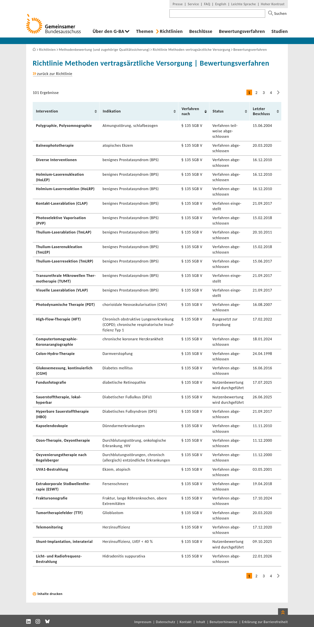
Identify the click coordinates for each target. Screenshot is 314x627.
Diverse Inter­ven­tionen (56, 159)
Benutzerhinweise (223, 622)
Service (193, 4)
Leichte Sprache (243, 4)
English (220, 4)
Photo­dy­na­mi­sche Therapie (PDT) (65, 304)
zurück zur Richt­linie (54, 73)
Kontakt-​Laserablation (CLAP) (62, 203)
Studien (279, 31)
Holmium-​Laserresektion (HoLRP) (65, 188)
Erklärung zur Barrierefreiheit (265, 622)
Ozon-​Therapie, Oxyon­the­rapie (63, 440)
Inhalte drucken (50, 594)
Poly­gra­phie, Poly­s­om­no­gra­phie (64, 125)
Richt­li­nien (171, 31)
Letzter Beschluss (261, 111)
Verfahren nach (190, 111)
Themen (144, 31)
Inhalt (200, 622)
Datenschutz (165, 622)
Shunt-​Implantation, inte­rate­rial (64, 541)
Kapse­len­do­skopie (52, 425)
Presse (178, 4)
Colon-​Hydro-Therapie (55, 353)
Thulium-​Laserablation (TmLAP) (63, 232)
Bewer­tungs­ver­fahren (242, 31)
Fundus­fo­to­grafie (51, 382)
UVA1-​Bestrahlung (52, 469)
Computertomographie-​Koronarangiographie (57, 342)
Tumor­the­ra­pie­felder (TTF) (59, 512)
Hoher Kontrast (273, 4)
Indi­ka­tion (112, 111)
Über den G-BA (108, 31)
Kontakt (186, 622)
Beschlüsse (200, 31)
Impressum (143, 622)
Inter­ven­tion (47, 111)
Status (218, 111)
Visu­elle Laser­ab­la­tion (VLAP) (62, 290)
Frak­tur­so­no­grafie (52, 498)
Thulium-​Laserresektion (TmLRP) (64, 261)
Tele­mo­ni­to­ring (49, 527)
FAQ (207, 4)
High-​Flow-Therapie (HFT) (58, 319)
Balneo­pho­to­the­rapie (55, 145)
